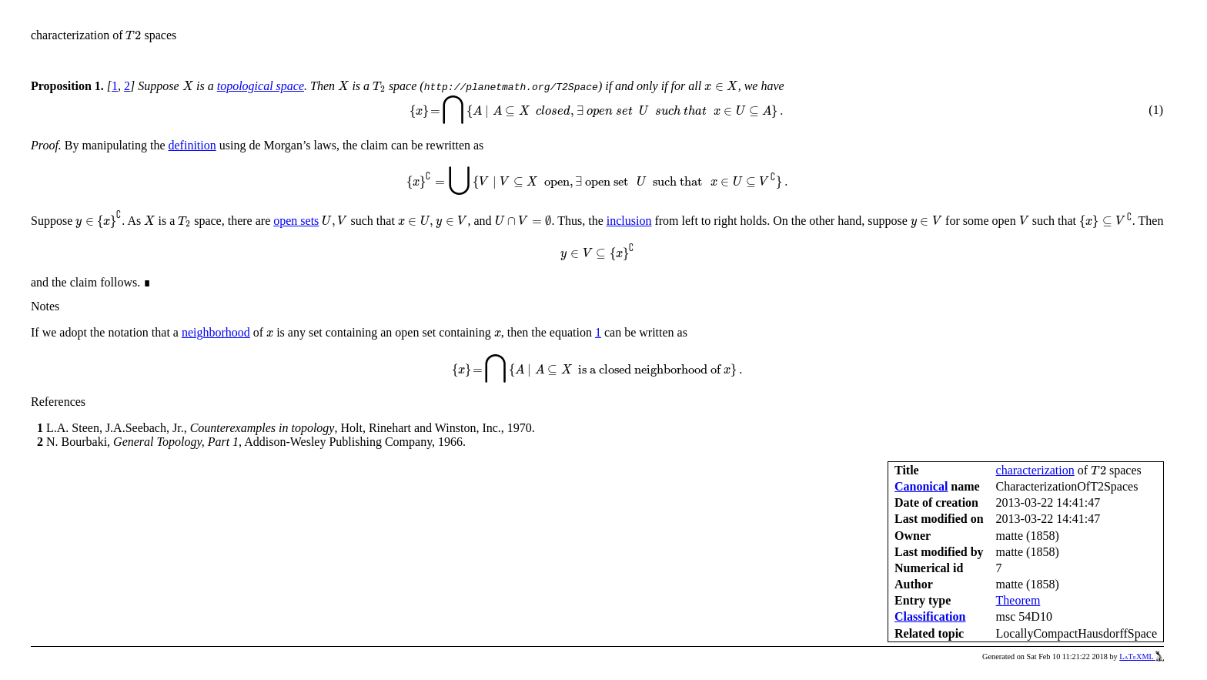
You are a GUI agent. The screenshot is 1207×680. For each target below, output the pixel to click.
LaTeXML (1141, 656)
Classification (929, 616)
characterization (1035, 470)
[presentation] (133, 35)
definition (192, 145)
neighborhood (216, 332)
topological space (260, 85)
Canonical (921, 486)
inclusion (629, 220)
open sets (296, 220)
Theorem (1018, 600)
